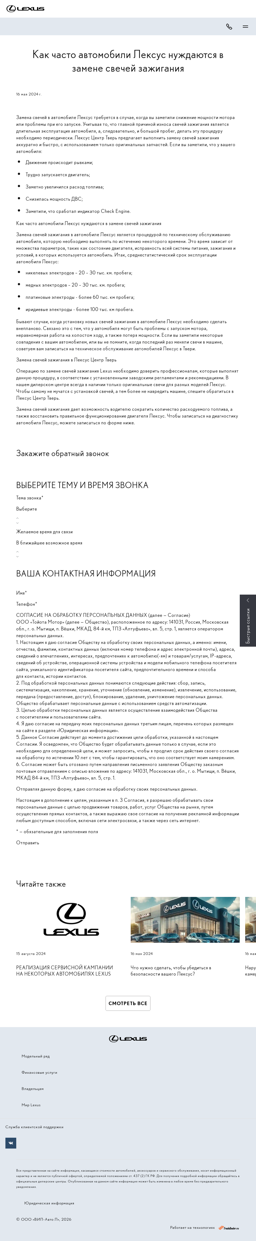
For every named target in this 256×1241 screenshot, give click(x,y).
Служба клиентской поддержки (34, 1126)
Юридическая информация (49, 1203)
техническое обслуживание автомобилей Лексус (127, 348)
